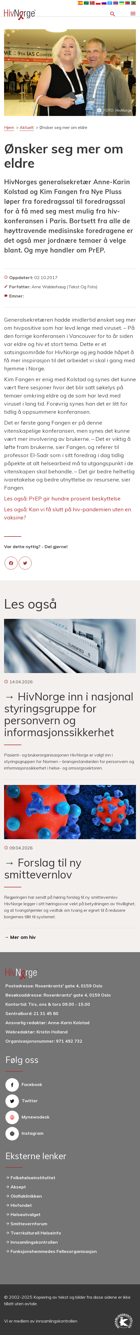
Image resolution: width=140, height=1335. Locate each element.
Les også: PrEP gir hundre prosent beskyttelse (62, 498)
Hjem (9, 127)
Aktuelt (27, 127)
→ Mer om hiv (20, 937)
